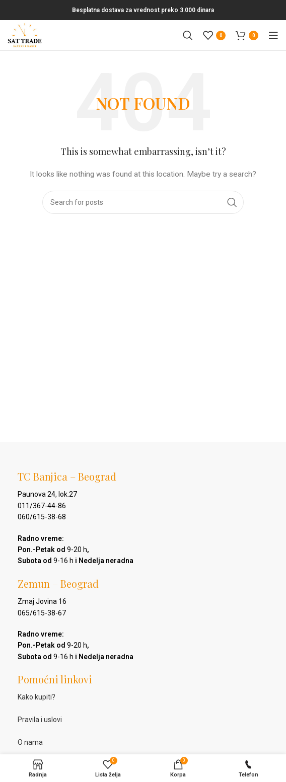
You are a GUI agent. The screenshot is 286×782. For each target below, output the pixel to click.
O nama (30, 742)
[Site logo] (25, 35)
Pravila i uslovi (40, 720)
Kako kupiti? (36, 697)
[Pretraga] (188, 35)
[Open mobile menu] (273, 35)
